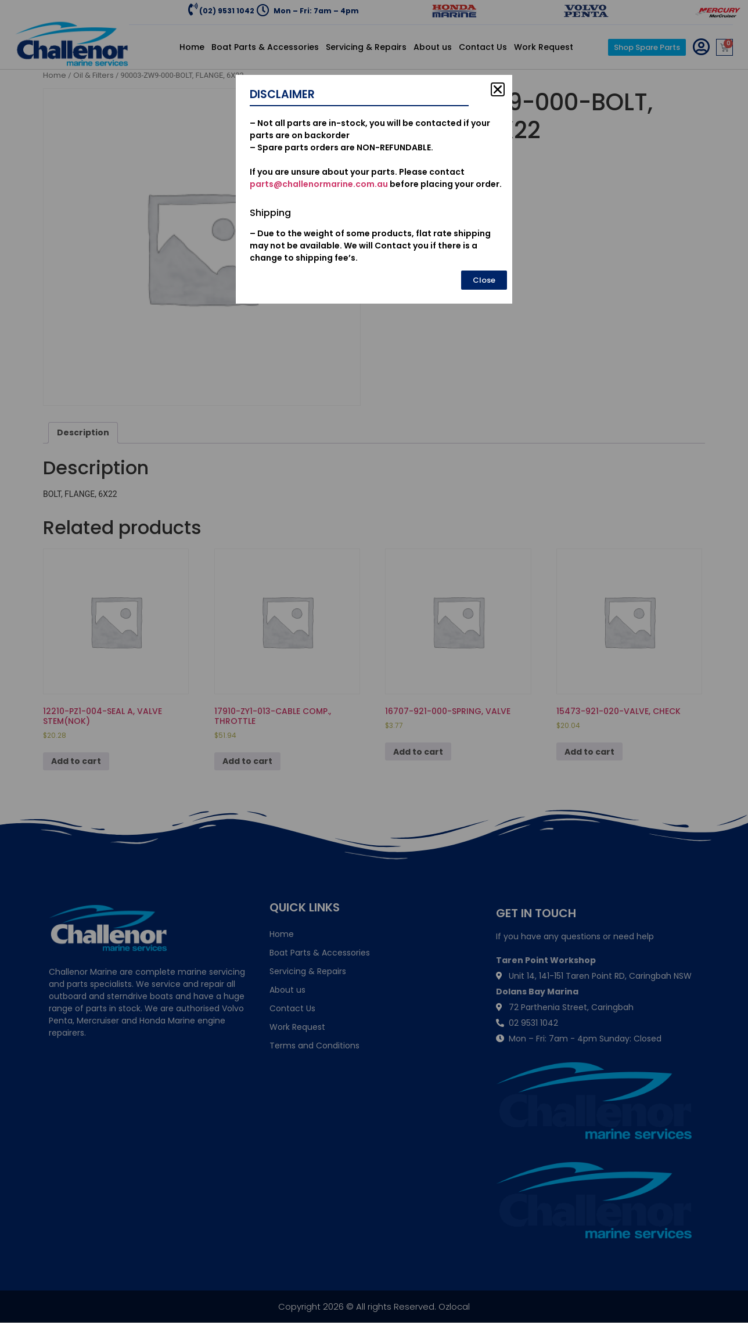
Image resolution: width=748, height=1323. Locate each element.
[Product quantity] (404, 189)
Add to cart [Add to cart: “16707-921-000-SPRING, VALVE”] (418, 752)
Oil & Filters (93, 75)
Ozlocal (454, 1306)
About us (432, 47)
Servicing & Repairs (366, 47)
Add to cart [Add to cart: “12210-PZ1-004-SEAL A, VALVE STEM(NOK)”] (76, 761)
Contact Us (483, 47)
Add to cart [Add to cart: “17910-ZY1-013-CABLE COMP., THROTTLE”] (247, 761)
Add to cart (451, 185)
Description (83, 432)
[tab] (83, 433)
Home (191, 47)
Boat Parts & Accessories (265, 47)
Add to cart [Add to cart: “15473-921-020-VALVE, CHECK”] (589, 752)
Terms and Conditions (314, 1045)
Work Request (543, 47)
